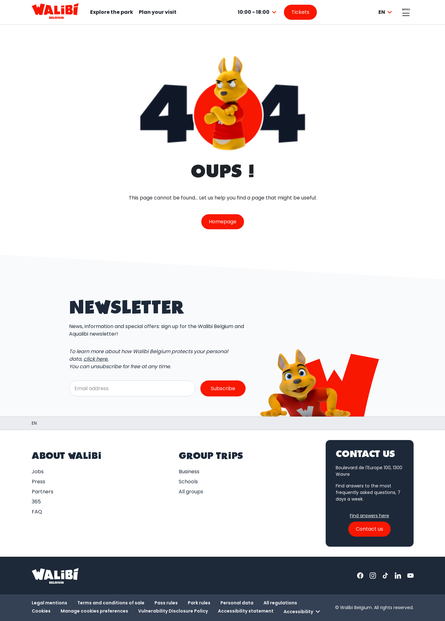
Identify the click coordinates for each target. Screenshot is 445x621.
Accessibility (303, 611)
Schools (188, 481)
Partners (42, 491)
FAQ (37, 511)
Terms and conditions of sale (110, 603)
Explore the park (111, 12)
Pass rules (166, 603)
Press (38, 481)
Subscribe (223, 388)
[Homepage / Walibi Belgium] (34, 423)
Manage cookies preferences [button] (94, 611)
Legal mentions (49, 603)
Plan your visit (157, 12)
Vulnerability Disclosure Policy (173, 611)
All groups (191, 491)
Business (189, 471)
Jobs (38, 471)
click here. (96, 359)
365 (36, 501)
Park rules (199, 603)
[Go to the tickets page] (300, 12)
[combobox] (258, 12)
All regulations (280, 603)
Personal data (236, 603)
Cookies (41, 611)
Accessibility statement (246, 611)
